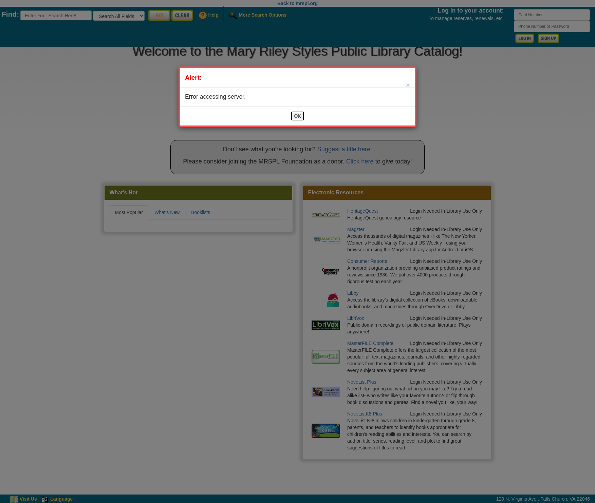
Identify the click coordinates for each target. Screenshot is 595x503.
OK (297, 116)
